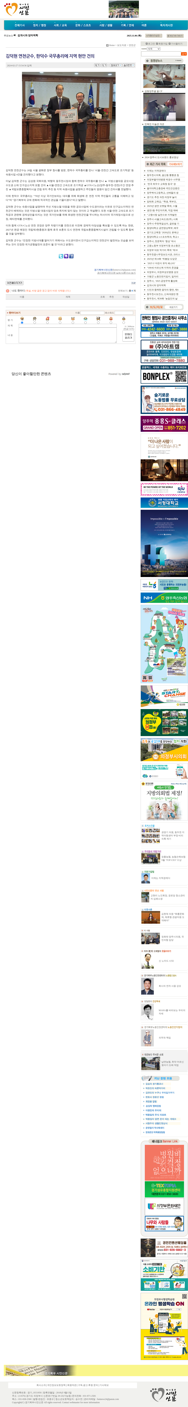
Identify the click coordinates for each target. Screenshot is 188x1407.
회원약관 (71, 1385)
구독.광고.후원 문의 (88, 1385)
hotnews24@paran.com (124, 269)
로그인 (151, 43)
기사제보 (104, 1385)
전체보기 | (127, 290)
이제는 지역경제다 (160, 878)
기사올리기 (176, 43)
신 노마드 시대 (166, 961)
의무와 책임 (165, 1037)
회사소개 (41, 1385)
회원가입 (163, 43)
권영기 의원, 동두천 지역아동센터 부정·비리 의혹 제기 (172, 835)
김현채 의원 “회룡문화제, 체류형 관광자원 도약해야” (172, 917)
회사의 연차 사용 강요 (170, 986)
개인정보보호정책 (56, 1385)
